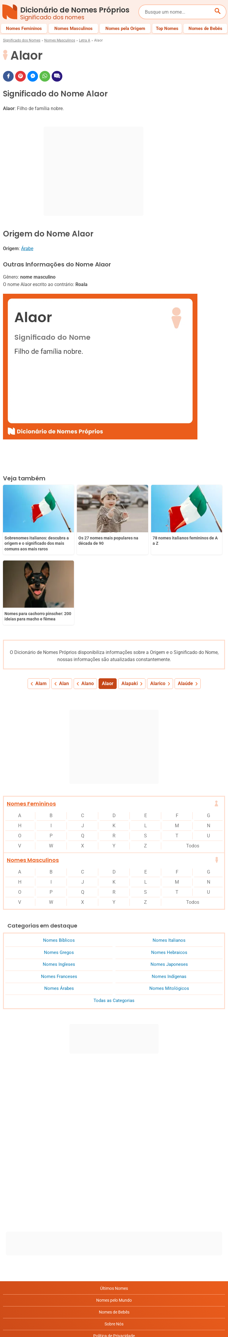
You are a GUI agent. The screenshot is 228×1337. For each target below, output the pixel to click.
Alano (87, 606)
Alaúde (185, 606)
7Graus (37, 1327)
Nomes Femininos (31, 727)
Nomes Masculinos (59, 40)
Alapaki (129, 606)
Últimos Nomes (114, 1211)
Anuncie (114, 1270)
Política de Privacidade (114, 1259)
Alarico (157, 606)
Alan (64, 606)
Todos (192, 769)
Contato (114, 1294)
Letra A (84, 40)
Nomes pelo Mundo (114, 1223)
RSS (114, 1306)
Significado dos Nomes (21, 40)
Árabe (27, 248)
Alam (41, 606)
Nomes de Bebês (114, 1235)
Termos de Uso (114, 1282)
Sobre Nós (114, 1247)
